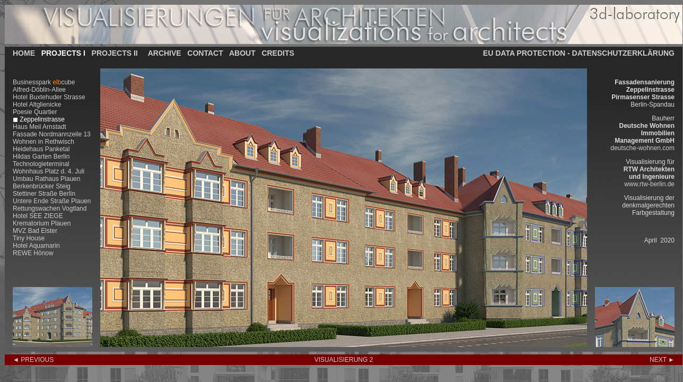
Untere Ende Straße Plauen (52, 201)
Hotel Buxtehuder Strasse (49, 97)
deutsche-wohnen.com (642, 148)
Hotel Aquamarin (36, 245)
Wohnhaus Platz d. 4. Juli (48, 171)
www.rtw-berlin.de (649, 184)
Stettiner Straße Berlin (44, 193)
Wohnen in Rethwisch (43, 141)
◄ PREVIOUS (33, 359)
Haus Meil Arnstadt (39, 127)
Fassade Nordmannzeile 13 (52, 134)
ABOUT (242, 53)
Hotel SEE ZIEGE (38, 216)
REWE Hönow (33, 253)
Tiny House (29, 238)
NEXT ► (662, 359)
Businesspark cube (44, 82)
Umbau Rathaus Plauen (46, 179)
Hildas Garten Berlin (41, 156)
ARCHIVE (164, 53)
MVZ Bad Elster (35, 231)
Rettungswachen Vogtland (49, 208)
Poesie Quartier (35, 112)
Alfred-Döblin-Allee (39, 89)
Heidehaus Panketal (41, 149)
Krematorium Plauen (42, 223)
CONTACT (205, 53)
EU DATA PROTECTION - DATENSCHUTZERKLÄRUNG (579, 53)
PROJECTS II (115, 53)
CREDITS (277, 53)
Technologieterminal (41, 164)
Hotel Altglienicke (37, 104)
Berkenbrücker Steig (42, 186)
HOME (24, 53)
